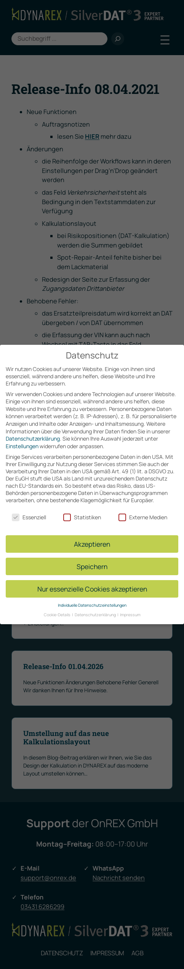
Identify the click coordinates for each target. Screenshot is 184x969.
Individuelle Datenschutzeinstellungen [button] (92, 599)
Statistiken (82, 511)
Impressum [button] (130, 609)
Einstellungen (22, 440)
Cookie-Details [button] (57, 609)
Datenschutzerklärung (33, 432)
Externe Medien (142, 511)
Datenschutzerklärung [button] (96, 609)
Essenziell (29, 511)
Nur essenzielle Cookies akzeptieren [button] (92, 583)
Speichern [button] (92, 560)
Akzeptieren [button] (92, 538)
